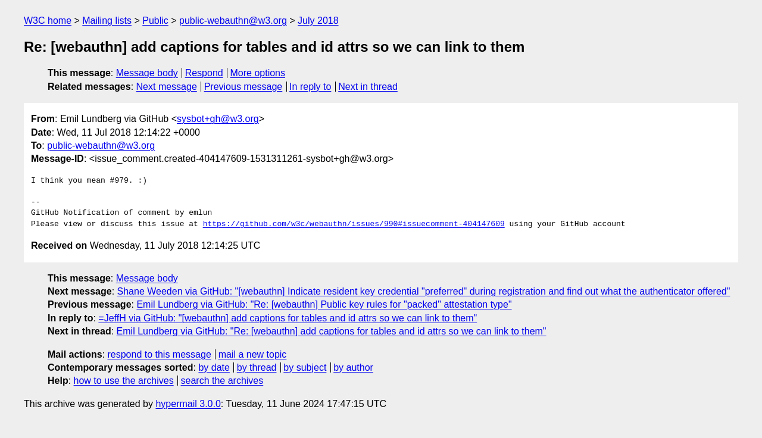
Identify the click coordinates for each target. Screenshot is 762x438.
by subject (304, 367)
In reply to (310, 87)
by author (353, 367)
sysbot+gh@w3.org (218, 119)
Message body (147, 73)
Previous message (243, 87)
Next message (166, 87)
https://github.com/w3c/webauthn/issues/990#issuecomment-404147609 (354, 224)
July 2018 (318, 20)
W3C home (47, 20)
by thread (257, 367)
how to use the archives (124, 381)
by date (213, 367)
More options (258, 73)
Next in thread (368, 87)
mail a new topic (252, 354)
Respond (204, 73)
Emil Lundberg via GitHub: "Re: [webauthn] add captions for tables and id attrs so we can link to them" (331, 331)
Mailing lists (107, 20)
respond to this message (159, 354)
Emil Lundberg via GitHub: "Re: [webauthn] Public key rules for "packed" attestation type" (323, 304)
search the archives (222, 381)
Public (155, 20)
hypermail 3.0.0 (187, 404)
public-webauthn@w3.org (233, 20)
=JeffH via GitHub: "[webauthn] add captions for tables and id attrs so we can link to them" (287, 318)
